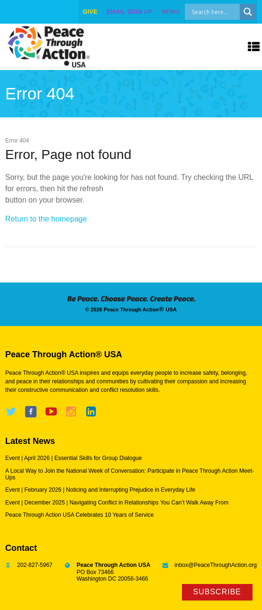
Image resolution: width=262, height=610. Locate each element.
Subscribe (217, 592)
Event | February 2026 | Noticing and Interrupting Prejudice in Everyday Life (100, 489)
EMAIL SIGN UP (130, 11)
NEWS (171, 11)
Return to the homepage (46, 219)
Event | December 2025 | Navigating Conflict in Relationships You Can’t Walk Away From (116, 502)
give (90, 11)
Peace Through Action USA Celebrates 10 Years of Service (79, 515)
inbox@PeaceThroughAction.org (215, 565)
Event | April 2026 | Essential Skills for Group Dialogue (73, 458)
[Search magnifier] (248, 12)
